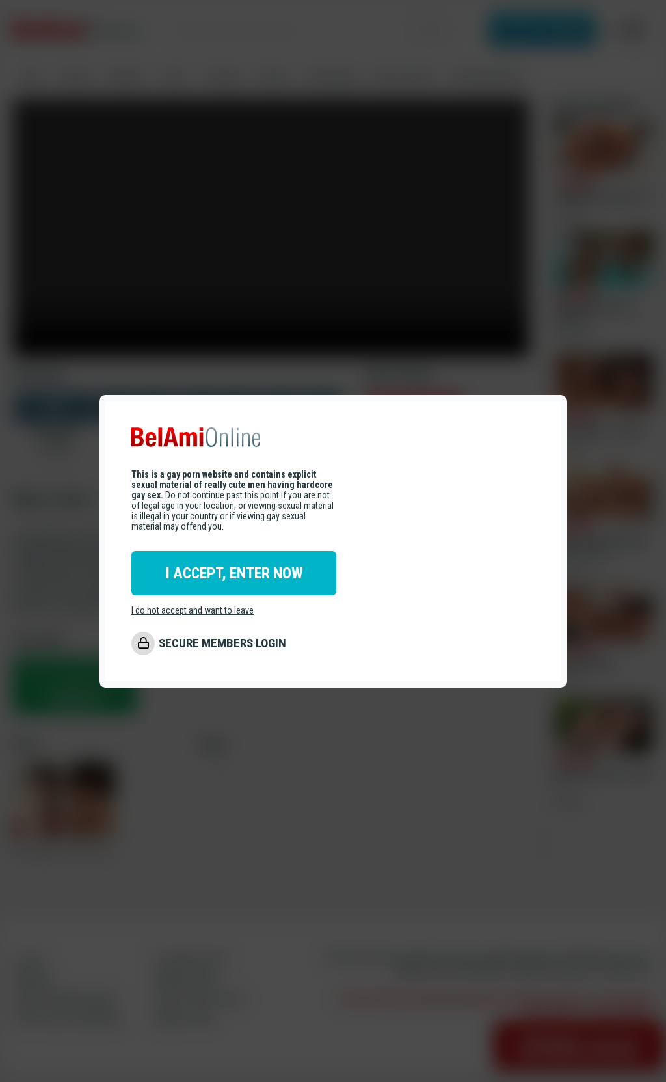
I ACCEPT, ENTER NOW (234, 573)
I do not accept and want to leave (192, 610)
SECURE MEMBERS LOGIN (222, 643)
